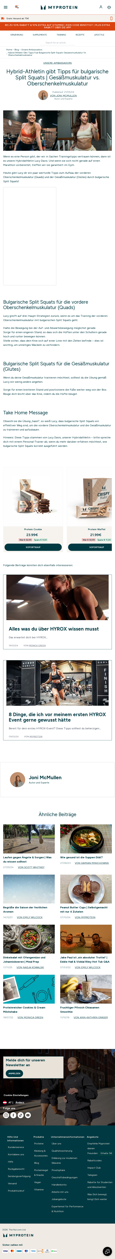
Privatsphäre (58, 1170)
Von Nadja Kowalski (30, 967)
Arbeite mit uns (60, 1192)
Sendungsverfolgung (19, 1176)
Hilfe (10, 1161)
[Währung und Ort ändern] (57, 1102)
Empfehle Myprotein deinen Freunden (100, 1148)
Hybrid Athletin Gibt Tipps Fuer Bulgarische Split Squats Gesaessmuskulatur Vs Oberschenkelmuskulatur (47, 53)
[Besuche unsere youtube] (28, 1115)
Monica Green (37, 645)
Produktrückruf (16, 1190)
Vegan (37, 1182)
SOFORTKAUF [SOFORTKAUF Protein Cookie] (33, 547)
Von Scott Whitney (31, 867)
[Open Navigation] (5, 7)
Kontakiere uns (16, 1154)
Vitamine (39, 1189)
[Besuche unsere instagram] (6, 1115)
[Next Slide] (109, 509)
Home (9, 49)
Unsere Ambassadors (31, 49)
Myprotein (36, 736)
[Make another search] (57, 42)
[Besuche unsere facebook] (13, 1115)
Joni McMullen (45, 777)
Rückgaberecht (16, 1169)
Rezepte (80, 35)
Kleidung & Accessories (41, 1153)
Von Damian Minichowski (92, 863)
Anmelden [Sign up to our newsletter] (14, 1073)
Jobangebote (59, 1199)
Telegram (92, 1175)
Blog (17, 49)
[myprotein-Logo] (59, 7)
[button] (107, 1251)
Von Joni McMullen (63, 95)
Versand (12, 1183)
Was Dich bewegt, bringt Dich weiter (97, 1196)
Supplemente (40, 35)
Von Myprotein (85, 917)
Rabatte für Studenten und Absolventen (99, 1184)
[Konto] (101, 7)
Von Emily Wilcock (29, 917)
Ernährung (17, 35)
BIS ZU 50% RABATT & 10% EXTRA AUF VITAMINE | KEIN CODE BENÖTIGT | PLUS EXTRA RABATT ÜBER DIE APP (57, 26)
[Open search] (17, 7)
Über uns (56, 1143)
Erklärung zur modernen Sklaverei (64, 1160)
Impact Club (94, 1167)
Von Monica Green (30, 1017)
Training (61, 35)
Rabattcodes (94, 1160)
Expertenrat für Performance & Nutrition (67, 1209)
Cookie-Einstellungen (16, 1095)
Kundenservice (16, 1147)
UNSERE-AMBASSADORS (57, 63)
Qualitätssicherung (62, 1151)
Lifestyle (99, 35)
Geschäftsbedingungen (65, 1177)
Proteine (39, 1143)
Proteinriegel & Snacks (41, 1172)
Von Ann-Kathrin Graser (91, 1017)
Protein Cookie (33, 529)
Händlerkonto (59, 1184)
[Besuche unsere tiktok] (21, 1115)
